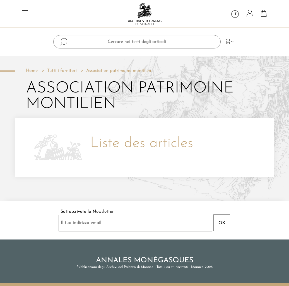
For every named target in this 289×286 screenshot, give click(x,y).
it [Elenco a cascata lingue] (235, 14)
